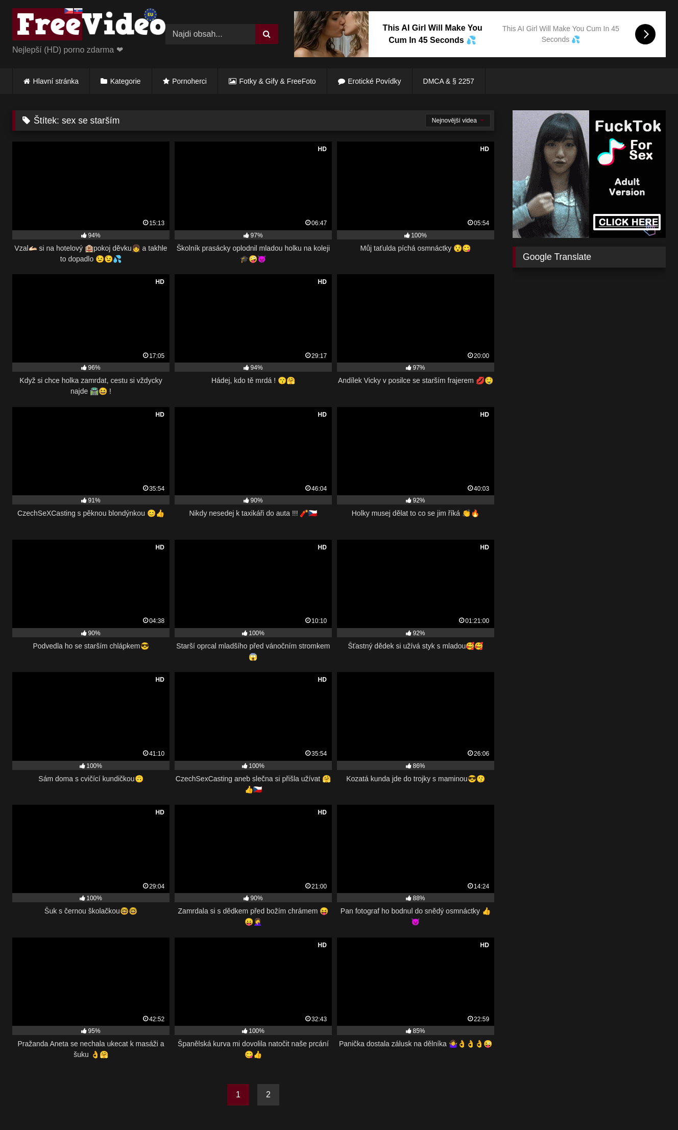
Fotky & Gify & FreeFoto (277, 81)
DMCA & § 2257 (448, 81)
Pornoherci (189, 81)
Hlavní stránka (56, 81)
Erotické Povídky (374, 81)
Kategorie (125, 81)
